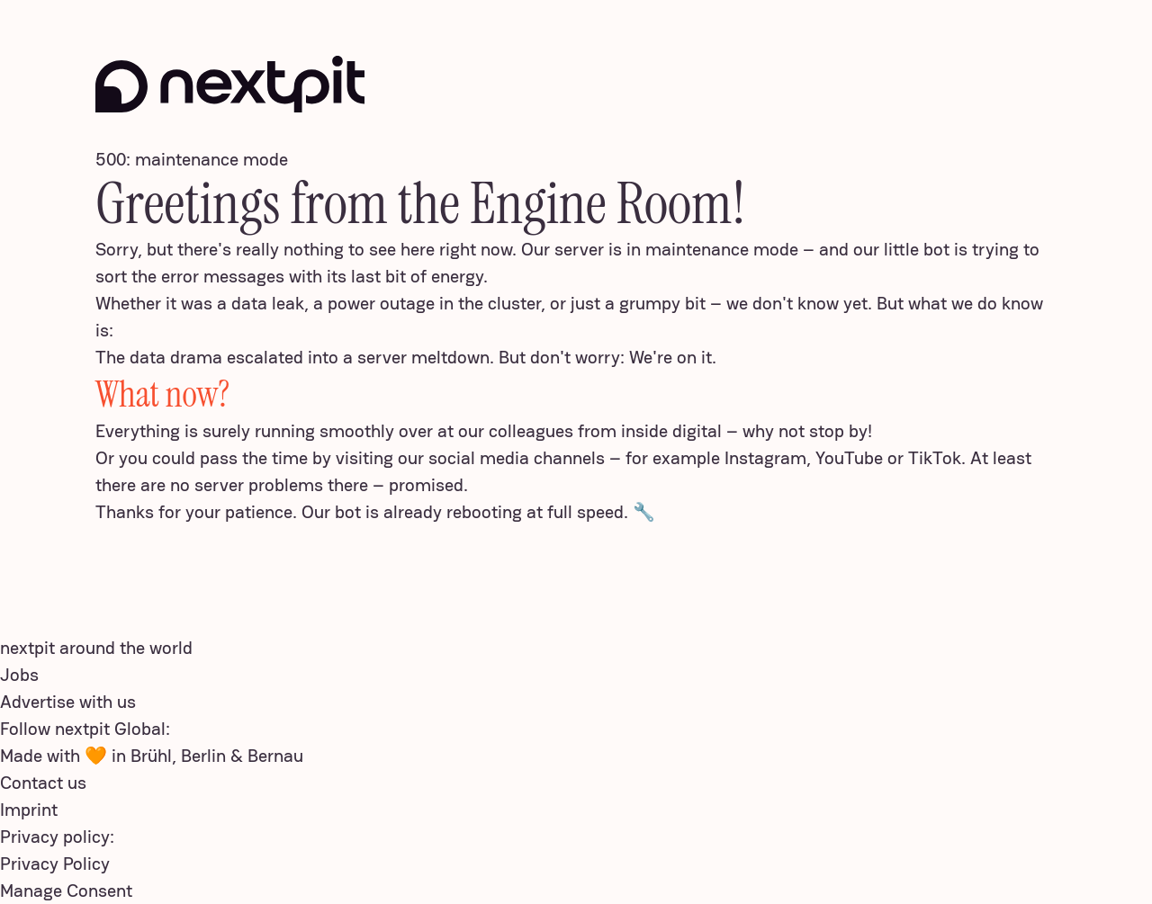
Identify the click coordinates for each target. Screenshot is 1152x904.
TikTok (934, 458)
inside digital (671, 431)
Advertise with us (68, 701)
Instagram (765, 458)
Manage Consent (66, 890)
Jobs (19, 674)
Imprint (29, 809)
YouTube (849, 458)
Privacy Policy (55, 863)
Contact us (43, 782)
